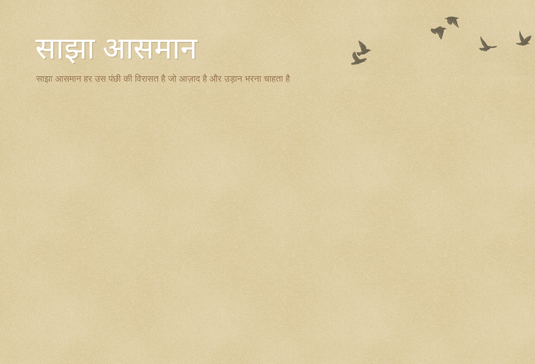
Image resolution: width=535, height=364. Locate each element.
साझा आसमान (116, 48)
